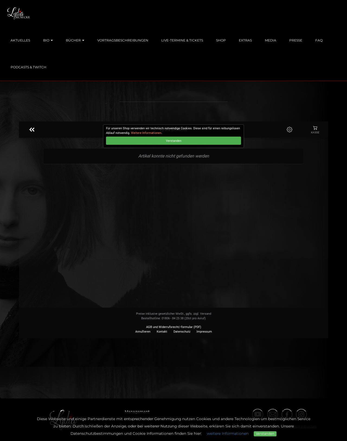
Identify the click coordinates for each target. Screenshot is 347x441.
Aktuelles (20, 40)
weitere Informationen (228, 433)
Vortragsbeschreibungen (122, 40)
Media (270, 40)
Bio (48, 40)
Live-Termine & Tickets (182, 40)
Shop (221, 40)
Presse (295, 40)
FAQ (319, 40)
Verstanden (265, 434)
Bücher (75, 40)
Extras (245, 40)
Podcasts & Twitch (28, 67)
